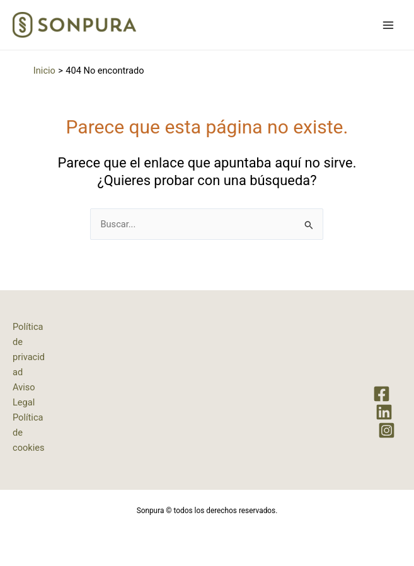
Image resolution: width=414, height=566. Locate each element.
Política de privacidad (29, 349)
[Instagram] (386, 430)
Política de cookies (28, 432)
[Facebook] (381, 394)
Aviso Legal (24, 395)
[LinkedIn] (384, 412)
